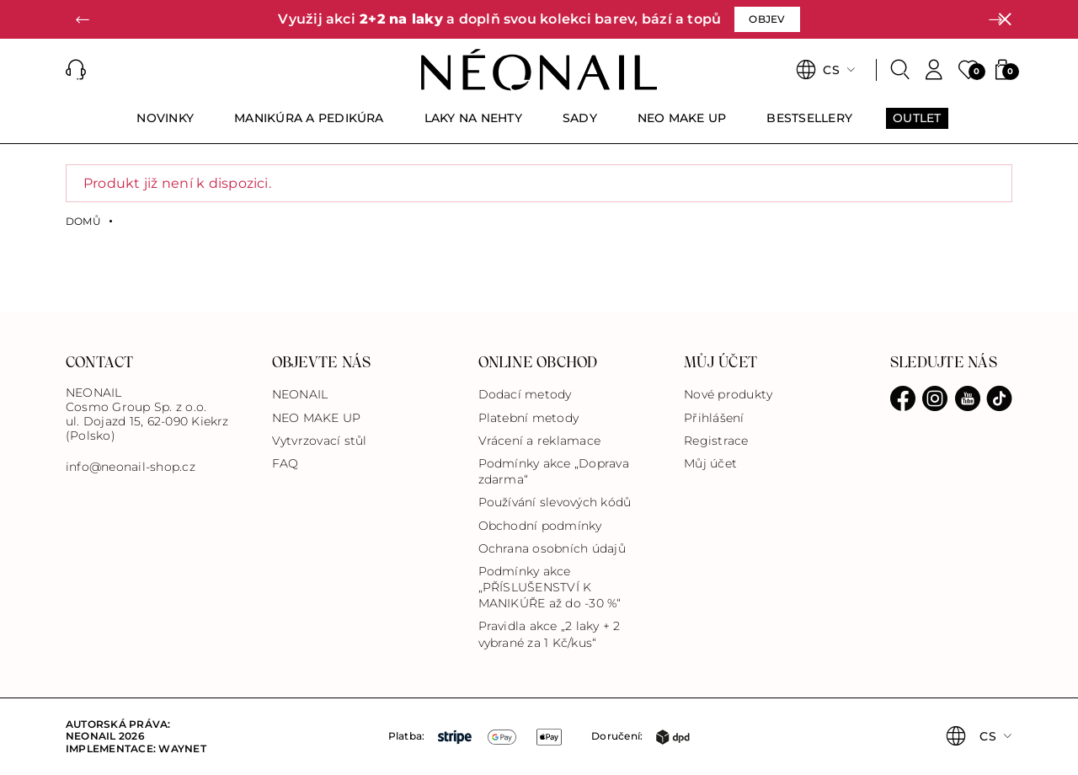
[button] (82, 19)
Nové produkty (728, 394)
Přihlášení (714, 417)
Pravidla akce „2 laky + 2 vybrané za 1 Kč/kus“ (549, 633)
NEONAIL (300, 394)
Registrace (716, 440)
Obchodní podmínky (540, 525)
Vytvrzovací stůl (319, 440)
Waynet (181, 748)
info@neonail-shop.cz (130, 467)
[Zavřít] (1005, 19)
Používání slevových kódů (555, 502)
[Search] (900, 70)
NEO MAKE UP (316, 417)
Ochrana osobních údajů (552, 548)
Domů (83, 221)
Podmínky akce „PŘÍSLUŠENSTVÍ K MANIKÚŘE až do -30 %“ (550, 587)
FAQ (285, 463)
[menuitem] (165, 125)
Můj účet (710, 463)
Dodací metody (525, 394)
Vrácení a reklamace (539, 440)
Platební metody (528, 417)
